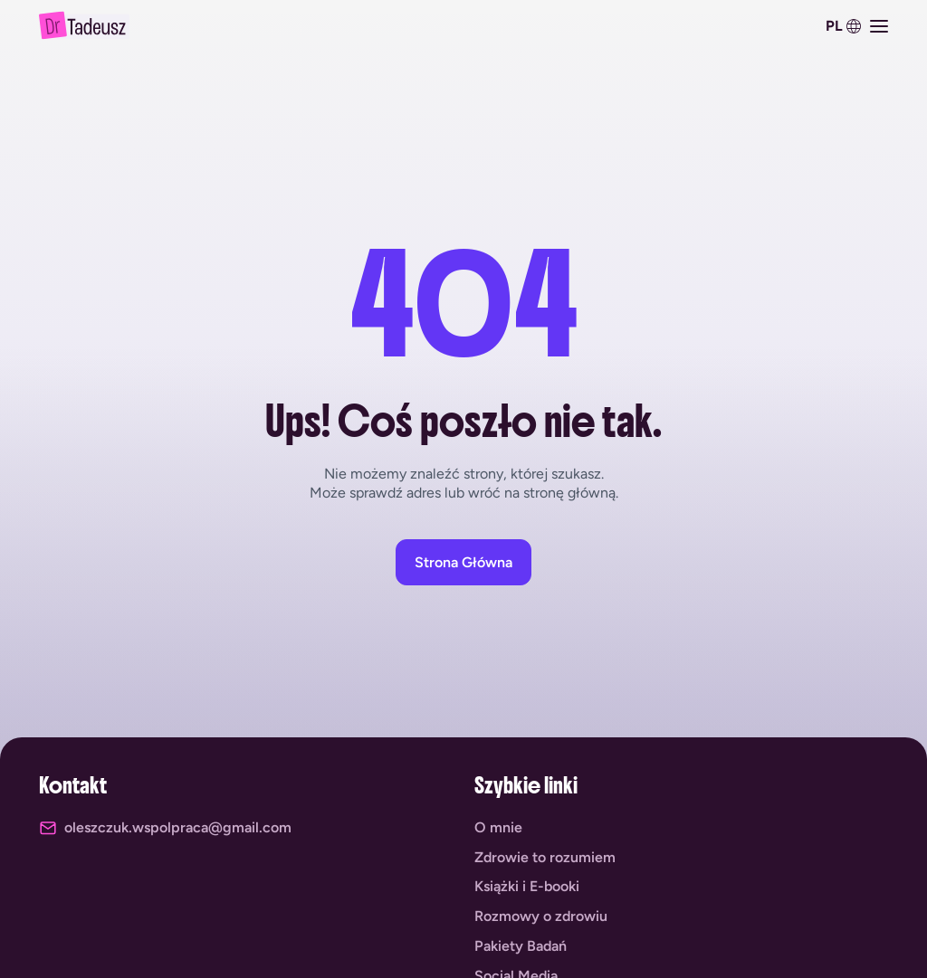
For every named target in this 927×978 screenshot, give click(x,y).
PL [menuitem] (834, 26)
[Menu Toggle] (879, 26)
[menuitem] (841, 26)
